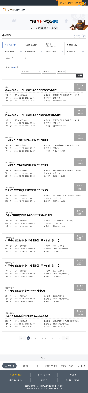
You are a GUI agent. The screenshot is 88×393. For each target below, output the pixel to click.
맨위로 (44, 357)
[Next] (63, 338)
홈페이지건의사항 (44, 374)
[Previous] (24, 338)
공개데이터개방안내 (72, 380)
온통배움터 (26, 365)
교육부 (37, 365)
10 (59, 338)
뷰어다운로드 (44, 380)
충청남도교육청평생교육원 (70, 365)
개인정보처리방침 (16, 374)
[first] (20, 338)
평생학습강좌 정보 (42, 27)
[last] (67, 338)
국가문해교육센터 (50, 365)
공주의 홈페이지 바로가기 (67, 3)
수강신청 (55, 27)
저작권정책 (72, 374)
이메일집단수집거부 (15, 380)
